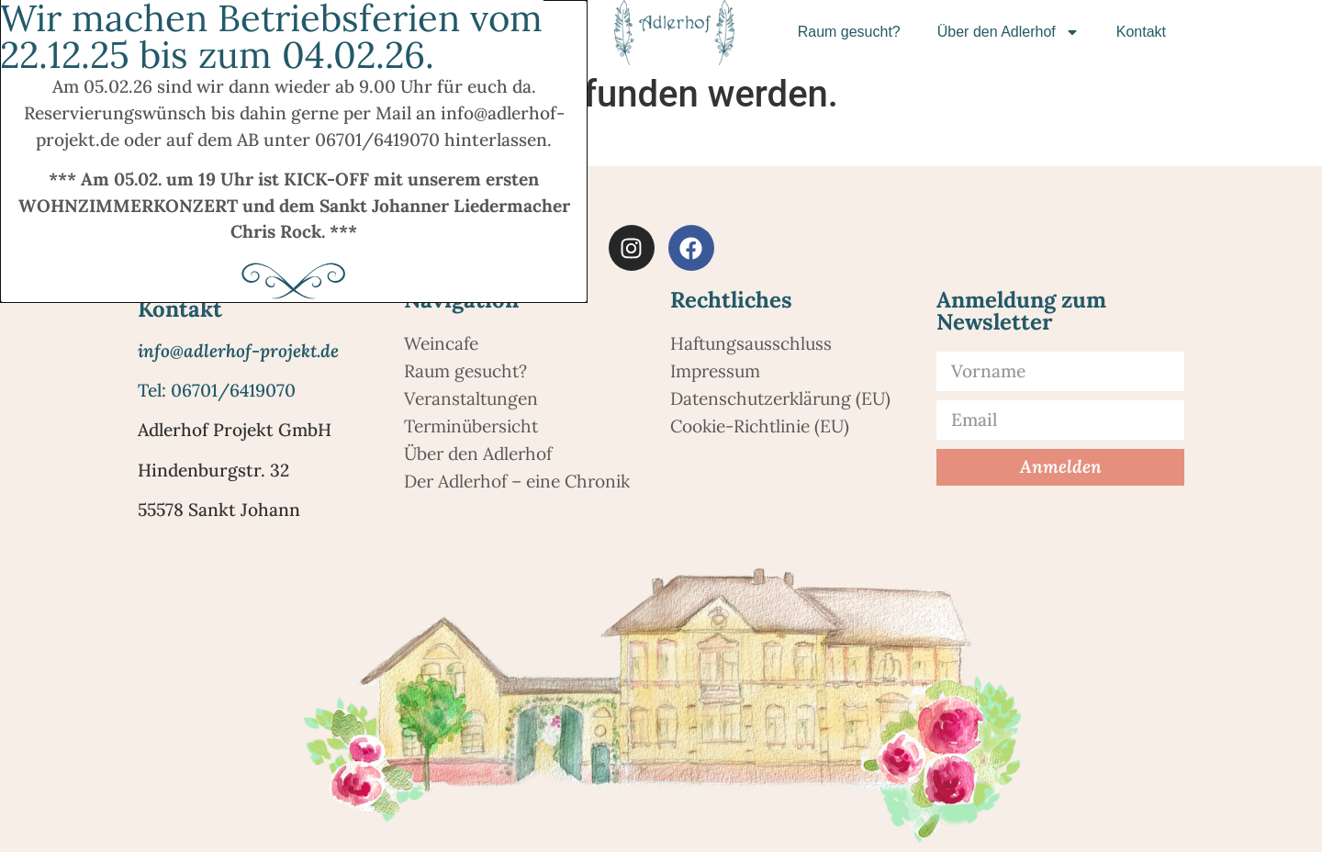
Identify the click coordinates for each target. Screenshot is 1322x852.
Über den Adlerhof (1008, 32)
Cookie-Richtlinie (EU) (759, 426)
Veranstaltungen (471, 398)
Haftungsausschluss (751, 343)
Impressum (715, 371)
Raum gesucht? (849, 31)
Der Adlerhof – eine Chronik (517, 481)
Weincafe (441, 343)
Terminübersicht (471, 426)
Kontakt (1141, 31)
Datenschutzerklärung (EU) (780, 398)
